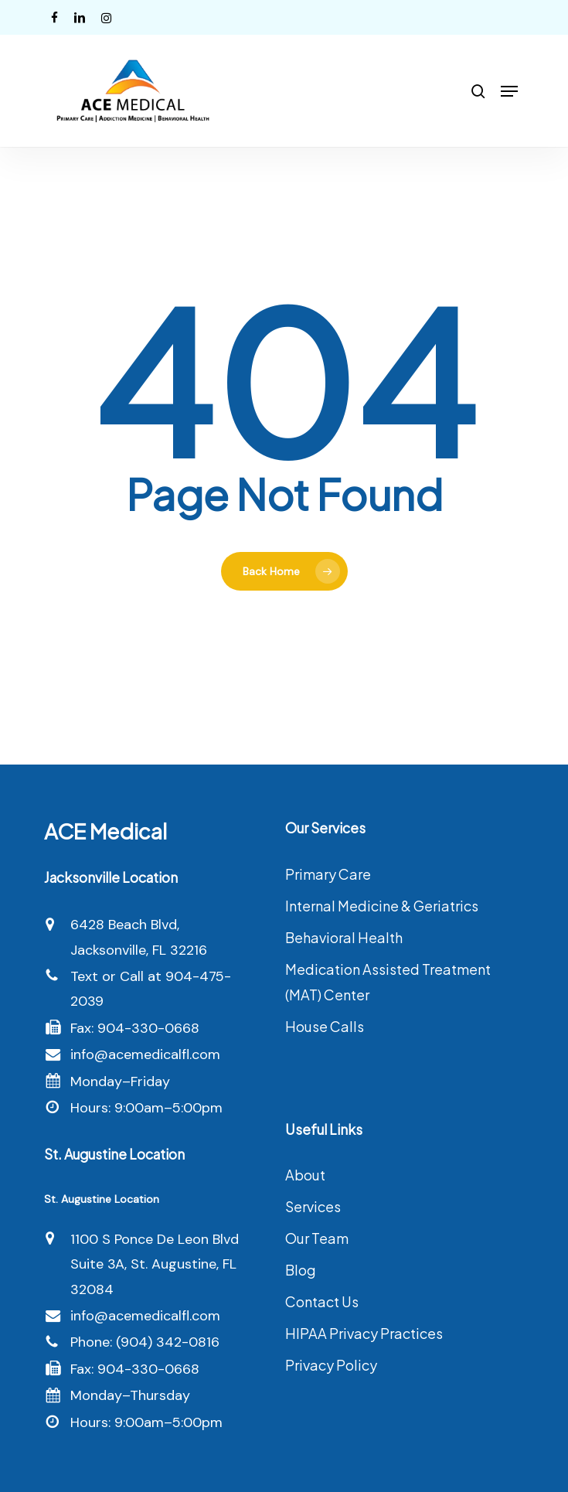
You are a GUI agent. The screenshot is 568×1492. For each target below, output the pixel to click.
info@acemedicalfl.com (145, 1054)
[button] (509, 91)
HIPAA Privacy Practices (364, 1333)
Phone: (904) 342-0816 (144, 1342)
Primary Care (328, 874)
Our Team (317, 1238)
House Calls (324, 1026)
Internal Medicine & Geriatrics (381, 906)
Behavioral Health (344, 937)
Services (313, 1206)
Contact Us (322, 1301)
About (305, 1175)
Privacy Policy (331, 1365)
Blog (300, 1270)
